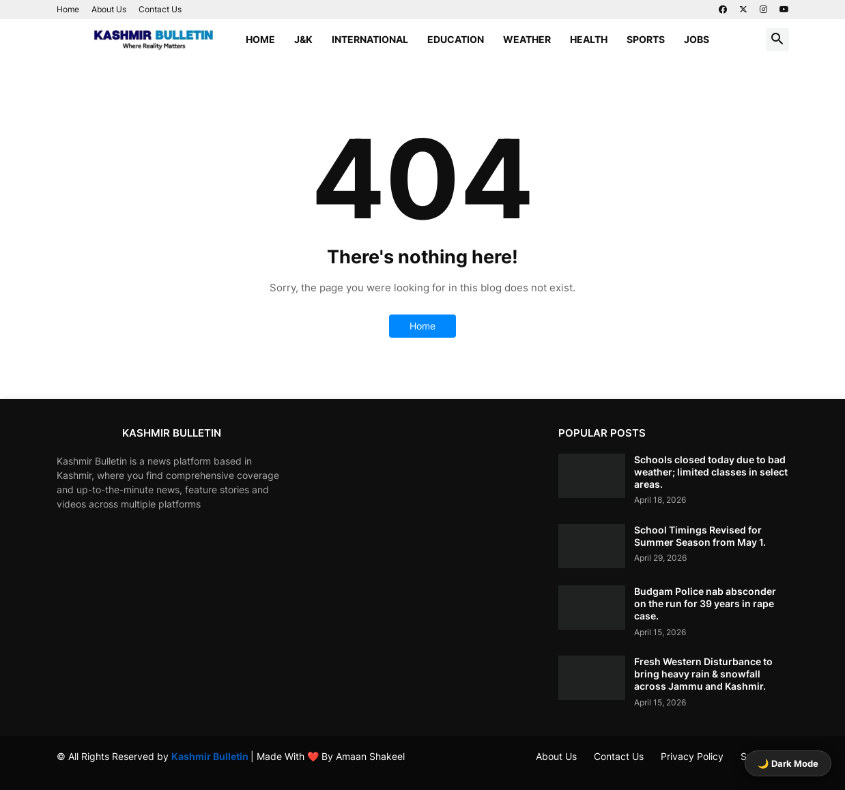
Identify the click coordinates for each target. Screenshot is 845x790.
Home (68, 9)
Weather (527, 39)
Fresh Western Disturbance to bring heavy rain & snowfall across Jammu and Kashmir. (703, 674)
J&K (303, 39)
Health (588, 39)
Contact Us (160, 9)
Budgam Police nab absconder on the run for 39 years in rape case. (705, 603)
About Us (108, 9)
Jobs (696, 39)
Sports (646, 39)
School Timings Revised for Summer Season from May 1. (700, 536)
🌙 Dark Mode (788, 763)
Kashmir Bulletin (210, 756)
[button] (777, 39)
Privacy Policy (692, 756)
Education (455, 39)
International (370, 39)
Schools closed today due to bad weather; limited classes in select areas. (711, 472)
